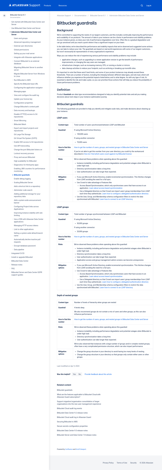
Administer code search (23, 190)
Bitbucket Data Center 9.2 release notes (72, 413)
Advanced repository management (27, 42)
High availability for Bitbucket (25, 161)
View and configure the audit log (26, 95)
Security (133, 463)
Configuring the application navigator (28, 88)
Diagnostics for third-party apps (26, 165)
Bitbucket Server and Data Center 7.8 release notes (76, 435)
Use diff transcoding (22, 146)
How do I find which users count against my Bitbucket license (108, 154)
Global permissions (21, 50)
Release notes (16, 265)
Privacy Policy (108, 463)
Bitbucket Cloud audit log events (69, 408)
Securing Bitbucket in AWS (67, 422)
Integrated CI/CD (17, 253)
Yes (74, 374)
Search (142, 6)
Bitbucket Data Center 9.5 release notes (72, 431)
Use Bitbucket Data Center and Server (25, 28)
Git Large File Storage (22, 134)
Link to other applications (24, 229)
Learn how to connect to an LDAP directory (116, 199)
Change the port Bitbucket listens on (28, 150)
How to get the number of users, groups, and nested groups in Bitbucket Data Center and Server (111, 147)
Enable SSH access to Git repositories (28, 142)
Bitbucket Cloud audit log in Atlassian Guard (74, 417)
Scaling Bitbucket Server (23, 182)
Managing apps (20, 91)
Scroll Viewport (81, 449)
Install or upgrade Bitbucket (22, 257)
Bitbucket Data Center (19, 261)
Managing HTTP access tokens (26, 226)
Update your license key (23, 99)
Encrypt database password (25, 246)
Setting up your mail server (24, 53)
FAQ (13, 269)
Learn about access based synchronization (106, 188)
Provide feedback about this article (98, 374)
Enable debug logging (22, 179)
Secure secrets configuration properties (72, 426)
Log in (148, 6)
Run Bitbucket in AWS (22, 80)
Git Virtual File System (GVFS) (25, 138)
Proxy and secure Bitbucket (24, 157)
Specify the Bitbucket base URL (26, 84)
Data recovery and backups (24, 110)
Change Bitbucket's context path (26, 107)
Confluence (69, 449)
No (80, 374)
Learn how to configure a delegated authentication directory (125, 194)
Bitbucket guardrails (22, 175)
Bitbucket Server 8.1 (18, 15)
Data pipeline (19, 250)
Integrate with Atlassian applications (28, 57)
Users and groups (21, 38)
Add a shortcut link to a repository (27, 186)
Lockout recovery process (24, 153)
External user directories (23, 46)
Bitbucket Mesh (20, 124)
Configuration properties (23, 103)
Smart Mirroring (20, 121)
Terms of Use (122, 463)
